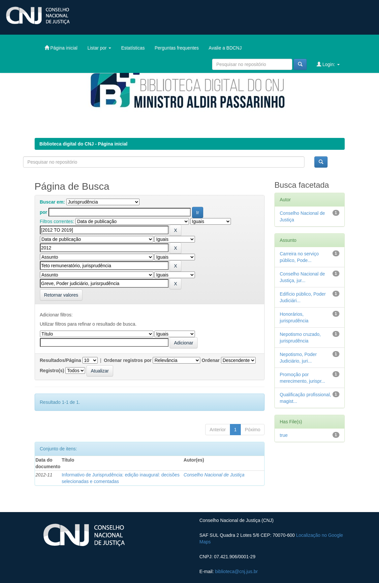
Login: (328, 64)
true (284, 435)
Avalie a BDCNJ (225, 47)
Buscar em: (52, 202)
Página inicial (61, 47)
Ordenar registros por (128, 360)
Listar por (99, 47)
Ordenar (210, 360)
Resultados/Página (60, 360)
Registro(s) (52, 370)
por (43, 212)
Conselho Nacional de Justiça (214, 474)
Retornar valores (61, 295)
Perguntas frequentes (177, 47)
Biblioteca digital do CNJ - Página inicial (84, 143)
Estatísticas (133, 47)
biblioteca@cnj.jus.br (236, 571)
